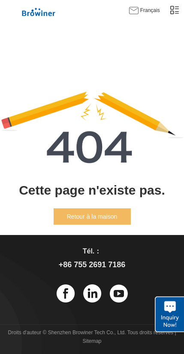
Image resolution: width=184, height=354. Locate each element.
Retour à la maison (92, 216)
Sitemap (91, 341)
